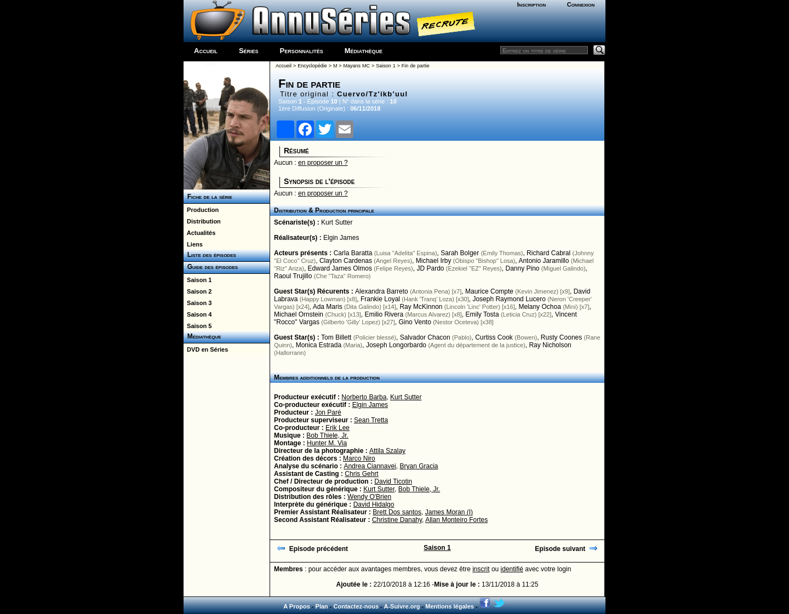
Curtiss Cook (494, 337)
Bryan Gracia (418, 466)
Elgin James (341, 238)
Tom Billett (336, 337)
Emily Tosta (482, 314)
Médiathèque (363, 51)
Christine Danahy (397, 520)
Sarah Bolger (460, 253)
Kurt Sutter (336, 222)
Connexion (581, 4)
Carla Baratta (353, 253)
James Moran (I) (449, 512)
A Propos (296, 606)
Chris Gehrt (361, 474)
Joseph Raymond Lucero (508, 299)
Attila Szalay (387, 451)
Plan (322, 606)
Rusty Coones (561, 337)
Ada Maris (327, 307)
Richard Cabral (548, 253)
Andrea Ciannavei (370, 466)
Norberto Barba (363, 397)
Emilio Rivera (383, 314)
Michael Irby (433, 261)
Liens (193, 244)
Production (201, 209)
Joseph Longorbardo (396, 345)
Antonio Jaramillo (543, 261)
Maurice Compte (489, 291)
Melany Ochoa (539, 307)
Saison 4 (197, 314)
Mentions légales (449, 606)
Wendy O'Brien (369, 497)
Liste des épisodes (210, 255)
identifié (512, 569)
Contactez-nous (356, 606)
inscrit (480, 569)
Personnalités (301, 51)
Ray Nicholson (550, 345)
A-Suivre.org (402, 606)
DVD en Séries (206, 349)
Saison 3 (197, 303)
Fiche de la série (208, 196)
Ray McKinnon (420, 307)
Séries (249, 51)
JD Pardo (430, 268)
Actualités (199, 232)
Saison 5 (197, 326)
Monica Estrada (318, 345)
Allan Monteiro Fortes (456, 520)
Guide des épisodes (211, 267)
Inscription (531, 4)
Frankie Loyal (380, 299)
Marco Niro (359, 458)
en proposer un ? (323, 163)
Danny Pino (522, 268)
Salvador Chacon (425, 337)
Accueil (206, 51)
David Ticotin (393, 481)
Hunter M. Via (327, 443)
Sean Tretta (371, 420)
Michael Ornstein (298, 314)
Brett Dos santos (397, 512)
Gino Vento (414, 322)
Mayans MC (357, 65)
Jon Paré (328, 412)
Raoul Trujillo (293, 276)
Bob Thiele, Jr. (327, 435)
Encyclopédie (312, 65)
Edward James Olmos (340, 268)
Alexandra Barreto (381, 291)
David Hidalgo (374, 504)
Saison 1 (197, 280)
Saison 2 (197, 291)
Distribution (202, 221)
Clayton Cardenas (345, 261)
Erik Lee (337, 428)
